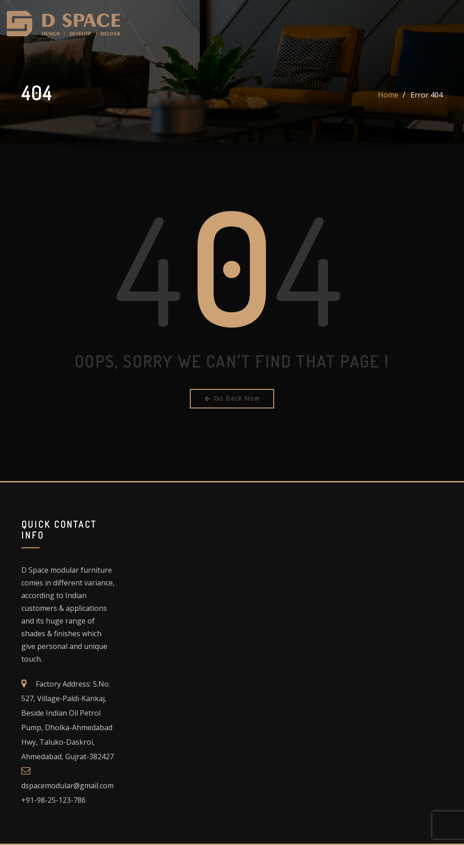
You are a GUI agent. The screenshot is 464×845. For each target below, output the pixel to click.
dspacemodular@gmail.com (67, 786)
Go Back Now (232, 398)
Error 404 (427, 95)
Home (388, 95)
